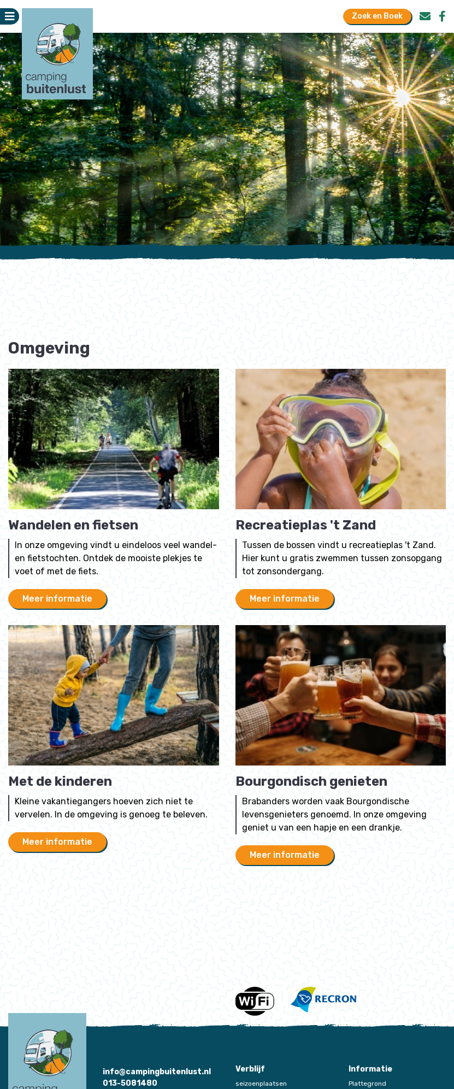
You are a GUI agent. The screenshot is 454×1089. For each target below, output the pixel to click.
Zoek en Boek (377, 16)
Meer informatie (57, 598)
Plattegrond (367, 1083)
